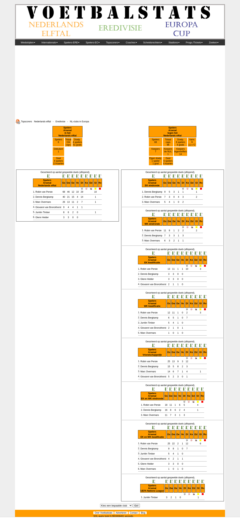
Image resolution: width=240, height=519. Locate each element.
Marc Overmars (43, 202)
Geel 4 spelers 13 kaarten (58, 161)
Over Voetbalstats (103, 512)
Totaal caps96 (168, 142)
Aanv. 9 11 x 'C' (192, 142)
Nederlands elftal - (44, 121)
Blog (143, 512)
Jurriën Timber (42, 212)
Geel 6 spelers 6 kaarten (168, 161)
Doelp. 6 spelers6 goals (180, 142)
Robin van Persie (43, 192)
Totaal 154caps (68, 142)
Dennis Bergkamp (44, 197)
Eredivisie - (62, 121)
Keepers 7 (155, 151)
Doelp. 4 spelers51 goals (77, 142)
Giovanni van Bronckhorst (48, 207)
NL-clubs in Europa (79, 121)
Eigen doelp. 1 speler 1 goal (155, 161)
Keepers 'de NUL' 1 (168, 151)
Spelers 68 (155, 142)
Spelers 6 (58, 142)
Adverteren (121, 512)
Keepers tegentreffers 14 (180, 151)
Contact (134, 512)
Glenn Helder (42, 217)
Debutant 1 (58, 151)
